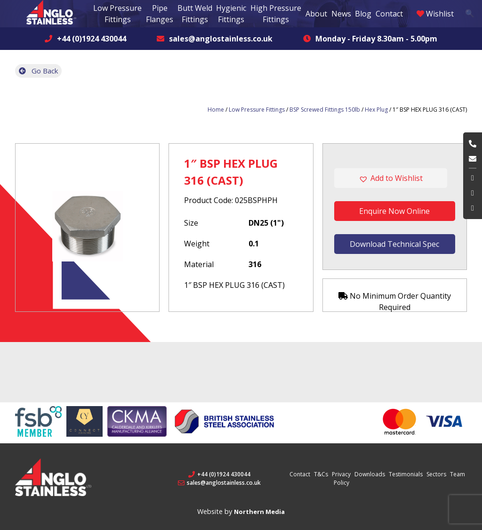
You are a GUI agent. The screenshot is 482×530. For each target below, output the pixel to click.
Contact (389, 13)
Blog (363, 13)
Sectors (436, 474)
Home (216, 110)
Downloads (369, 474)
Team (457, 474)
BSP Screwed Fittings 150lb (324, 110)
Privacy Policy (341, 478)
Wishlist (435, 13)
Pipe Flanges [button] (159, 13)
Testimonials (406, 474)
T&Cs (321, 474)
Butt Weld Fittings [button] (194, 13)
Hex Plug (376, 110)
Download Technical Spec (394, 244)
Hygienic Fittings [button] (231, 13)
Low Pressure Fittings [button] (117, 13)
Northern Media (259, 511)
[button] (394, 178)
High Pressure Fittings (275, 13)
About (316, 13)
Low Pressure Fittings (257, 110)
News (341, 13)
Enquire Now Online (394, 211)
